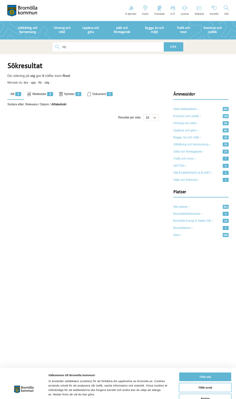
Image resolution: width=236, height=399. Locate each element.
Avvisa (205, 375)
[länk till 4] (201, 213)
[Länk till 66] (201, 130)
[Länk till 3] (201, 172)
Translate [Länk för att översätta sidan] (159, 10)
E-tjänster (130, 10)
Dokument (102, 94)
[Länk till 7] (201, 158)
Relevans (31, 104)
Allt (15, 94)
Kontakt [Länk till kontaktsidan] (214, 10)
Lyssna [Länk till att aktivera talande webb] (185, 10)
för (40, 82)
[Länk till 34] (201, 137)
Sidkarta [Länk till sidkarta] (199, 10)
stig (47, 82)
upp (33, 82)
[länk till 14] (201, 220)
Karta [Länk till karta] (145, 10)
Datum (44, 104)
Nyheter (72, 94)
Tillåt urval (205, 364)
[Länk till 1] (201, 179)
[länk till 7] (201, 228)
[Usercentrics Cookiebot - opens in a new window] (24, 392)
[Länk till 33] (201, 144)
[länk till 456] (201, 235)
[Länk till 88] (201, 123)
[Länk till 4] (201, 165)
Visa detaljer (200, 391)
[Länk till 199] (201, 116)
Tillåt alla (205, 353)
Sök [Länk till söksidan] (226, 10)
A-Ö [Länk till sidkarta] (172, 10)
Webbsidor (42, 94)
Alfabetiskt (58, 104)
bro (26, 82)
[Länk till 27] (201, 151)
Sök (171, 46)
